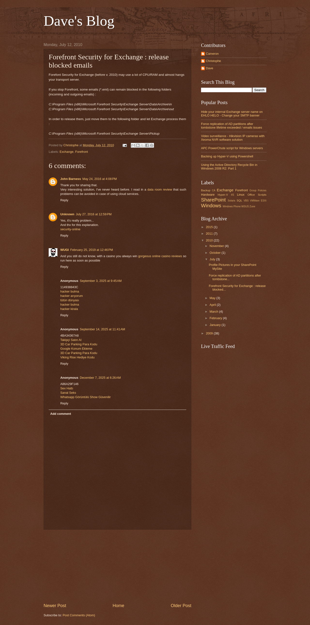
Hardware (208, 194)
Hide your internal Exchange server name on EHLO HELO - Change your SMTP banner (232, 113)
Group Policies (257, 190)
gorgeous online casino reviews (160, 256)
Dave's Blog (79, 21)
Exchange (66, 152)
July (212, 259)
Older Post (181, 605)
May (212, 298)
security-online (70, 229)
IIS (232, 194)
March (214, 311)
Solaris (231, 200)
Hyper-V (223, 194)
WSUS (245, 206)
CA (213, 190)
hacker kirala (69, 309)
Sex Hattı (66, 388)
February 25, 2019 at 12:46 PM (91, 250)
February (216, 318)
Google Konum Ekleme (76, 348)
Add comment (60, 414)
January (215, 325)
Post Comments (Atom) (79, 615)
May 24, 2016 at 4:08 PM (99, 179)
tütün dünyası (69, 300)
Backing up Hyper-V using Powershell (227, 156)
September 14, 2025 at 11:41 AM (102, 329)
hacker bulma (69, 291)
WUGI (64, 250)
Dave (209, 68)
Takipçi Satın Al (70, 340)
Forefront (81, 152)
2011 (210, 233)
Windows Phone (231, 206)
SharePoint (213, 199)
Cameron (212, 53)
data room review (159, 189)
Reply (64, 200)
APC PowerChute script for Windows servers (232, 148)
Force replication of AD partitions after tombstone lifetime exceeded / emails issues (231, 125)
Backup (205, 190)
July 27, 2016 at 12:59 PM (94, 214)
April (213, 305)
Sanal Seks (68, 392)
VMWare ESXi (258, 200)
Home (118, 605)
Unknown (67, 214)
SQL (239, 200)
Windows (211, 205)
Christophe (213, 61)
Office (251, 194)
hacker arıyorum (71, 296)
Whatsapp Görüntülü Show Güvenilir (85, 397)
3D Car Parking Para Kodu (78, 344)
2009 (210, 333)
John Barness (70, 179)
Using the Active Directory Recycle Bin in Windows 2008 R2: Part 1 (229, 166)
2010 (210, 240)
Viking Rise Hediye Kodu (77, 357)
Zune (252, 206)
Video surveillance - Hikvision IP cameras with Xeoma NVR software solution (232, 137)
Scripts (262, 194)
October (215, 253)
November (217, 246)
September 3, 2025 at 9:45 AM (101, 281)
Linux (240, 194)
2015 (210, 227)
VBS (246, 200)
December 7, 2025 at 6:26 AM (100, 377)
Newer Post (55, 605)
